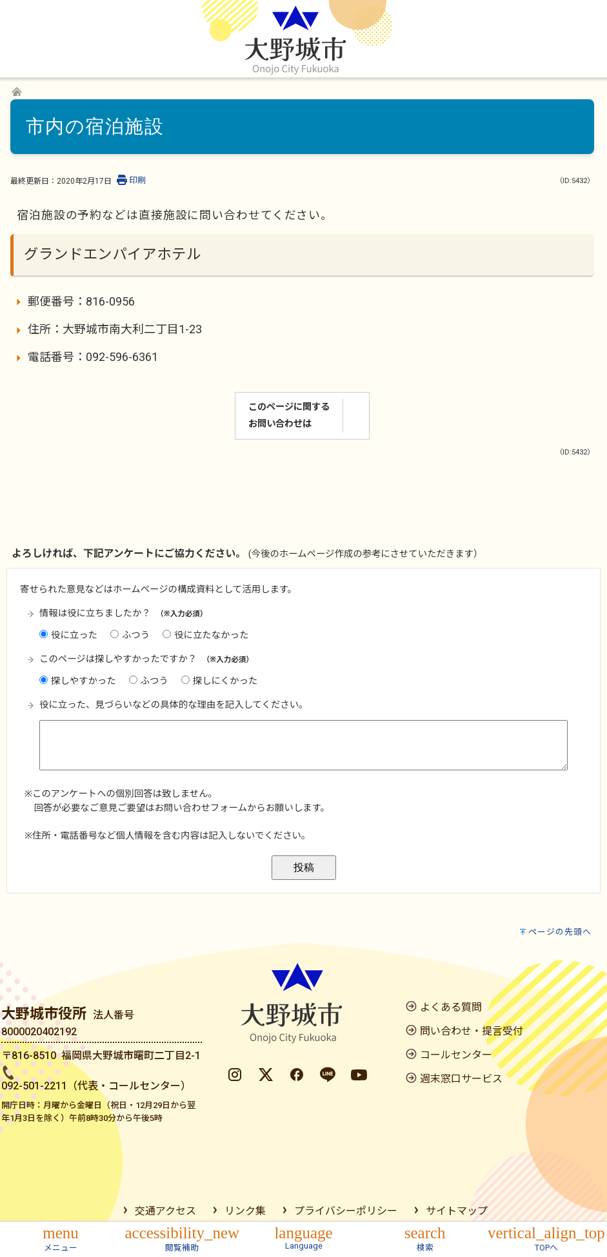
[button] (60, 1237)
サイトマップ (457, 1211)
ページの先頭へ (560, 932)
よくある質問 (451, 1007)
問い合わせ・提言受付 (471, 1031)
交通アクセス (165, 1211)
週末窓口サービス (461, 1079)
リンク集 (245, 1211)
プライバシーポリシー (345, 1211)
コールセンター (456, 1055)
